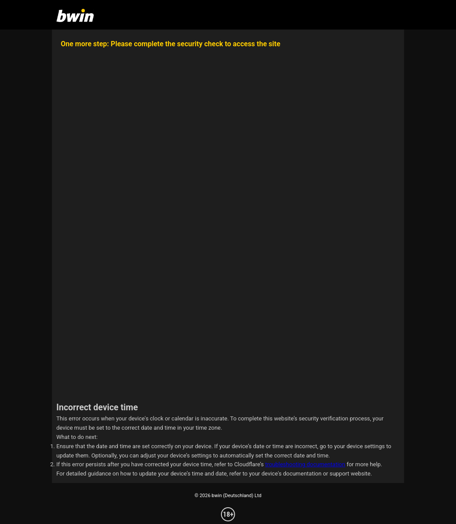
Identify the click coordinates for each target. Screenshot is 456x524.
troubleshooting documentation (305, 464)
